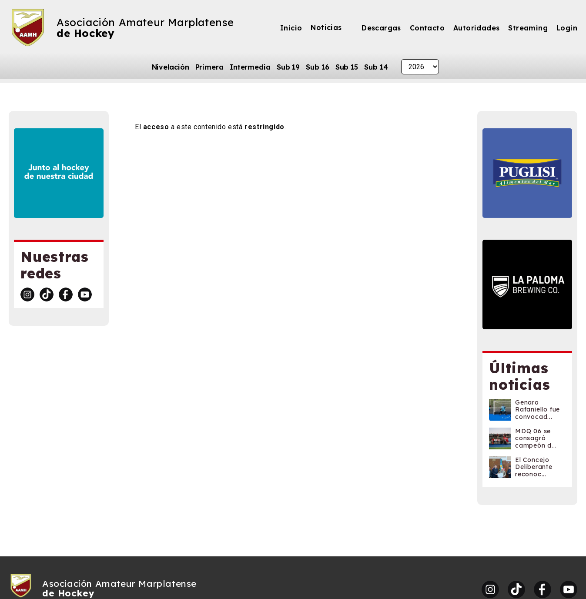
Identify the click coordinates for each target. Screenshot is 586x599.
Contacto (427, 27)
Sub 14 (376, 67)
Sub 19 (288, 67)
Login (566, 27)
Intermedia (250, 67)
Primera (209, 67)
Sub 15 (346, 67)
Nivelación (170, 67)
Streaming (528, 27)
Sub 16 (317, 67)
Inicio (291, 27)
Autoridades (476, 27)
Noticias (326, 27)
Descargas (381, 27)
